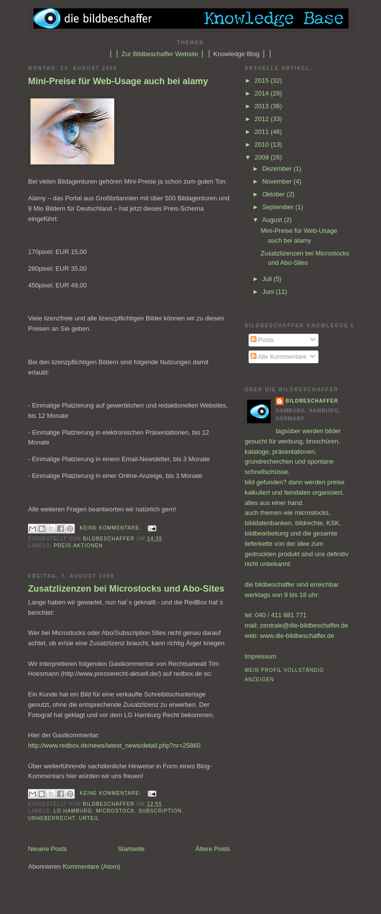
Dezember (278, 168)
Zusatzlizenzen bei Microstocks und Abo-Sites (126, 589)
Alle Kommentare (279, 356)
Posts (262, 340)
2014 (262, 93)
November (278, 181)
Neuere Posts (47, 848)
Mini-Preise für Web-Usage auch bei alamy (118, 81)
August (273, 219)
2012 (262, 119)
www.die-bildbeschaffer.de (297, 635)
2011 (262, 131)
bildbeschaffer (110, 538)
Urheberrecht (51, 818)
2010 (262, 144)
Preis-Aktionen (78, 545)
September (278, 207)
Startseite (131, 848)
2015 (262, 80)
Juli (268, 279)
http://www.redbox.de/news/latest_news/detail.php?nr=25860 (114, 745)
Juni (269, 291)
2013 (262, 106)
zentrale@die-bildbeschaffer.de (304, 625)
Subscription (160, 811)
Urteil (89, 818)
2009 (262, 157)
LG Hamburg (73, 811)
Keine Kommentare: (111, 528)
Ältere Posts (212, 848)
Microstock (115, 811)
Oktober (274, 194)
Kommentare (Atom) (91, 866)
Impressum (260, 656)
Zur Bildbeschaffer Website (160, 54)
